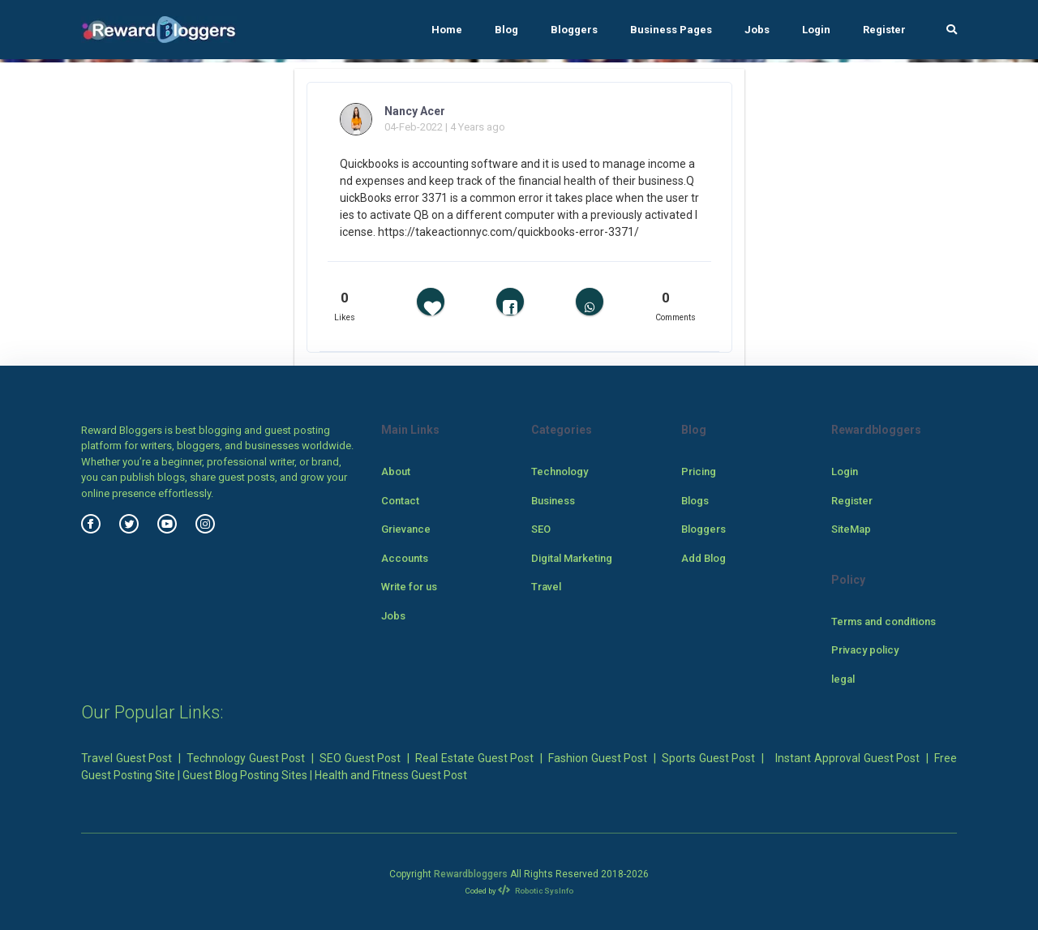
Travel (546, 587)
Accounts (404, 558)
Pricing (698, 471)
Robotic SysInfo (535, 890)
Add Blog (703, 558)
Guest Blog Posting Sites (244, 775)
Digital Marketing (571, 558)
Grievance (406, 529)
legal (843, 679)
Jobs (757, 30)
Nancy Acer (414, 111)
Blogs (695, 501)
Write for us (409, 587)
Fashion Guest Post (597, 758)
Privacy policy (865, 650)
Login (816, 30)
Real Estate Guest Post (474, 758)
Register (884, 30)
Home (446, 30)
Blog (506, 30)
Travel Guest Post (126, 758)
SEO (541, 529)
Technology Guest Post (246, 758)
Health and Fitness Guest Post (391, 775)
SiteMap (851, 529)
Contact (400, 501)
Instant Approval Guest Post (847, 758)
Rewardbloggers (471, 874)
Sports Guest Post (708, 758)
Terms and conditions (883, 621)
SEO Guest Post (360, 758)
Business (553, 501)
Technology (559, 471)
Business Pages (671, 30)
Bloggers (574, 30)
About (395, 471)
